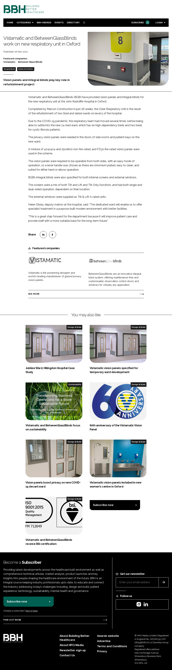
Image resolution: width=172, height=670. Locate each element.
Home (10, 22)
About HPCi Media (72, 645)
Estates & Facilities (25, 69)
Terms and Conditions (112, 646)
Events (59, 22)
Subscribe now (103, 505)
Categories (24, 22)
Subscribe (140, 22)
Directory (73, 22)
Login (159, 22)
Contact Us (67, 655)
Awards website (108, 635)
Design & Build (9, 69)
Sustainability (75, 384)
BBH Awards (44, 22)
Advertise (104, 641)
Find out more (12, 620)
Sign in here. (32, 611)
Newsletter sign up (73, 650)
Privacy (102, 651)
